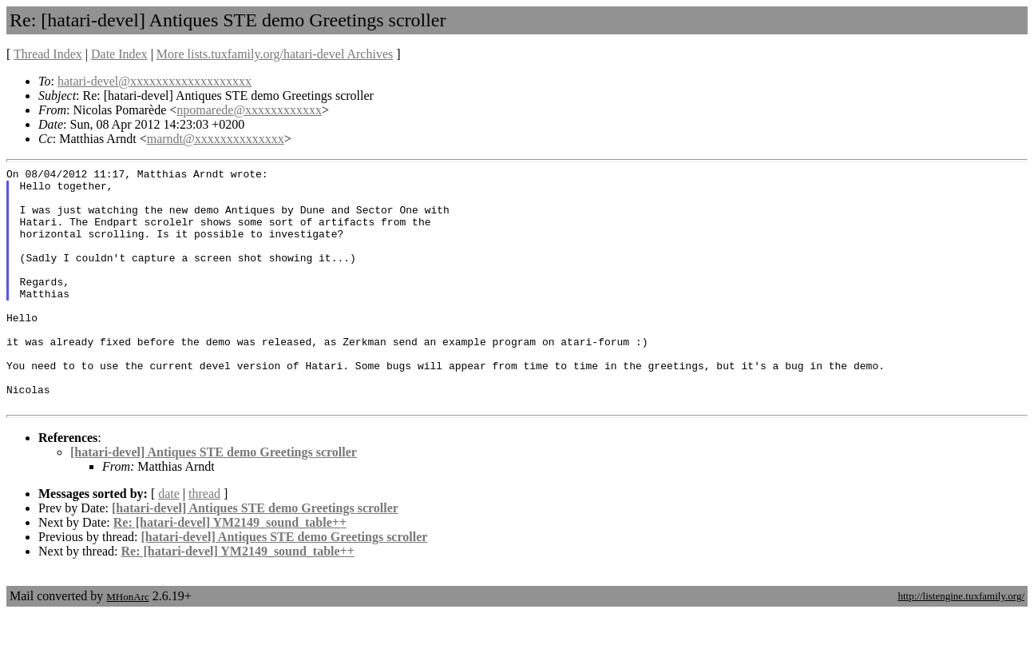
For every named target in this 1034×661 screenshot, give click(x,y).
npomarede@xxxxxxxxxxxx (249, 110)
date (169, 541)
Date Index (119, 54)
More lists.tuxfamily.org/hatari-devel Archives (274, 54)
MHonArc (127, 645)
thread (204, 541)
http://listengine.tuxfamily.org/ (960, 644)
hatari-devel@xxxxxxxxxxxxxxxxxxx (154, 81)
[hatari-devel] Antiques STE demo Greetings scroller (213, 500)
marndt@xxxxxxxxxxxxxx (215, 138)
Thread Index (48, 54)
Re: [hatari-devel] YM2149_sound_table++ (230, 570)
